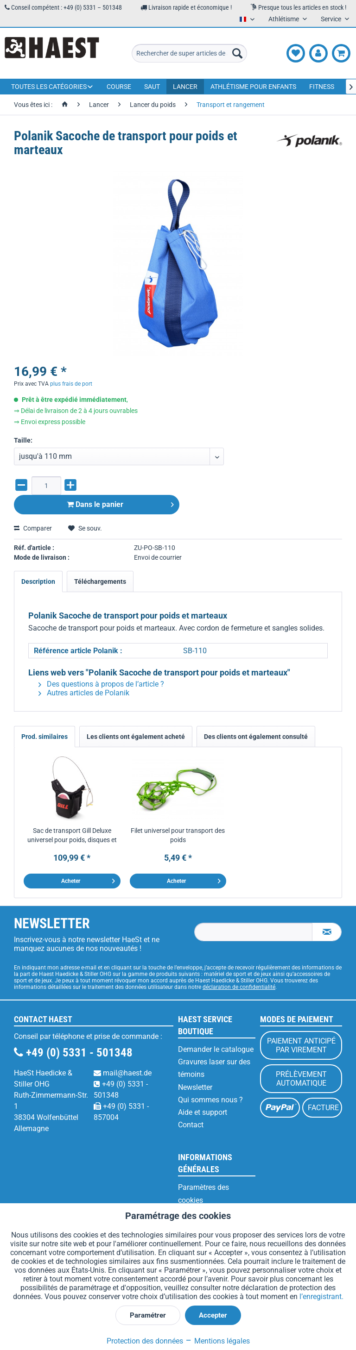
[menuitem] (190, 53)
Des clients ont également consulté (256, 736)
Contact (190, 1124)
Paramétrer (148, 1315)
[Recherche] (237, 53)
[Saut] (152, 86)
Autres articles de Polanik (83, 692)
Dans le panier (120, 503)
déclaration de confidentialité (239, 987)
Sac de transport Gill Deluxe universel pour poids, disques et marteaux (72, 835)
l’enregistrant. (321, 1296)
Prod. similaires (44, 736)
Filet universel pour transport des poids (178, 835)
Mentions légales (217, 1341)
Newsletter (195, 1087)
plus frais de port (71, 384)
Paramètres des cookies (203, 1193)
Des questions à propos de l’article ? (101, 684)
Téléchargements (100, 581)
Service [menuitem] (332, 19)
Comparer (33, 528)
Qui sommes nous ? (210, 1099)
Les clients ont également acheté (136, 736)
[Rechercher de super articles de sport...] (190, 53)
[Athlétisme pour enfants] (253, 86)
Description (38, 581)
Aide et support (202, 1112)
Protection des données (145, 1341)
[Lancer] (185, 86)
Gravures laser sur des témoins (214, 1068)
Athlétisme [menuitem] (284, 19)
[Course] (119, 86)
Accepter (213, 1315)
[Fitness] (322, 86)
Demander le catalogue (216, 1049)
